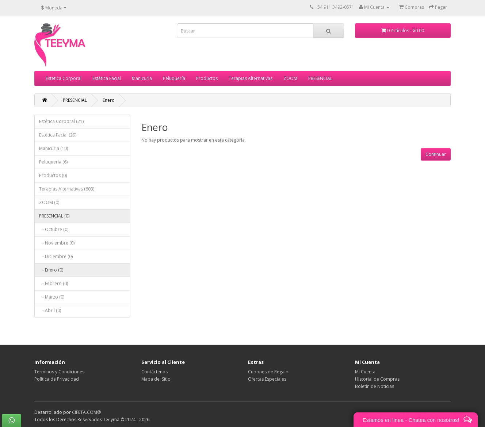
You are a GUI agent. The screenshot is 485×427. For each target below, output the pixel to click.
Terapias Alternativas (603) (66, 189)
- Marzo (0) (51, 297)
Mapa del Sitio (156, 379)
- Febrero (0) (53, 283)
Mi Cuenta (365, 372)
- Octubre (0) (53, 229)
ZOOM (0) (49, 202)
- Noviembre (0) (57, 243)
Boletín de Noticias (374, 386)
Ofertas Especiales (267, 379)
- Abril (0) (50, 310)
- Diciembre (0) (56, 256)
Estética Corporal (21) (61, 121)
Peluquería (174, 78)
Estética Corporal (63, 78)
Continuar (435, 154)
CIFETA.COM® (86, 412)
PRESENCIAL (320, 78)
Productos (207, 78)
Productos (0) (53, 175)
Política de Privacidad (56, 379)
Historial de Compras (377, 379)
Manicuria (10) (53, 148)
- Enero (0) (51, 270)
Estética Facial (106, 78)
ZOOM (290, 78)
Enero (109, 100)
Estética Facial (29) (57, 135)
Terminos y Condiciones (59, 372)
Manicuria (142, 78)
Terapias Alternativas (250, 78)
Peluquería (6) (53, 162)
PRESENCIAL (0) (54, 216)
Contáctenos (154, 372)
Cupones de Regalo (268, 372)
